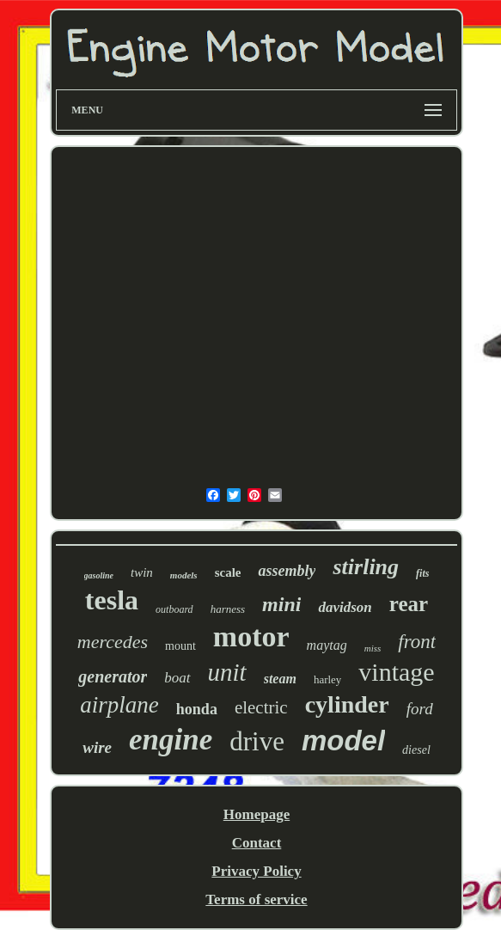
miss (373, 648)
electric (261, 707)
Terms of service (256, 899)
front (417, 641)
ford (419, 709)
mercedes (112, 641)
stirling (366, 566)
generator (112, 676)
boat (177, 678)
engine (170, 739)
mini (281, 604)
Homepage (256, 814)
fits (422, 573)
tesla (111, 599)
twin (142, 572)
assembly (286, 570)
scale (228, 572)
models (184, 575)
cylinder (347, 704)
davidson (344, 607)
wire (97, 747)
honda (196, 709)
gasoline (98, 575)
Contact (257, 843)
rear (408, 603)
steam (280, 678)
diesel (416, 749)
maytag (327, 645)
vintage (396, 672)
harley (327, 679)
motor (251, 636)
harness (228, 609)
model (343, 740)
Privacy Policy (256, 871)
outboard (174, 609)
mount (180, 645)
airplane (119, 705)
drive (256, 741)
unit (227, 672)
